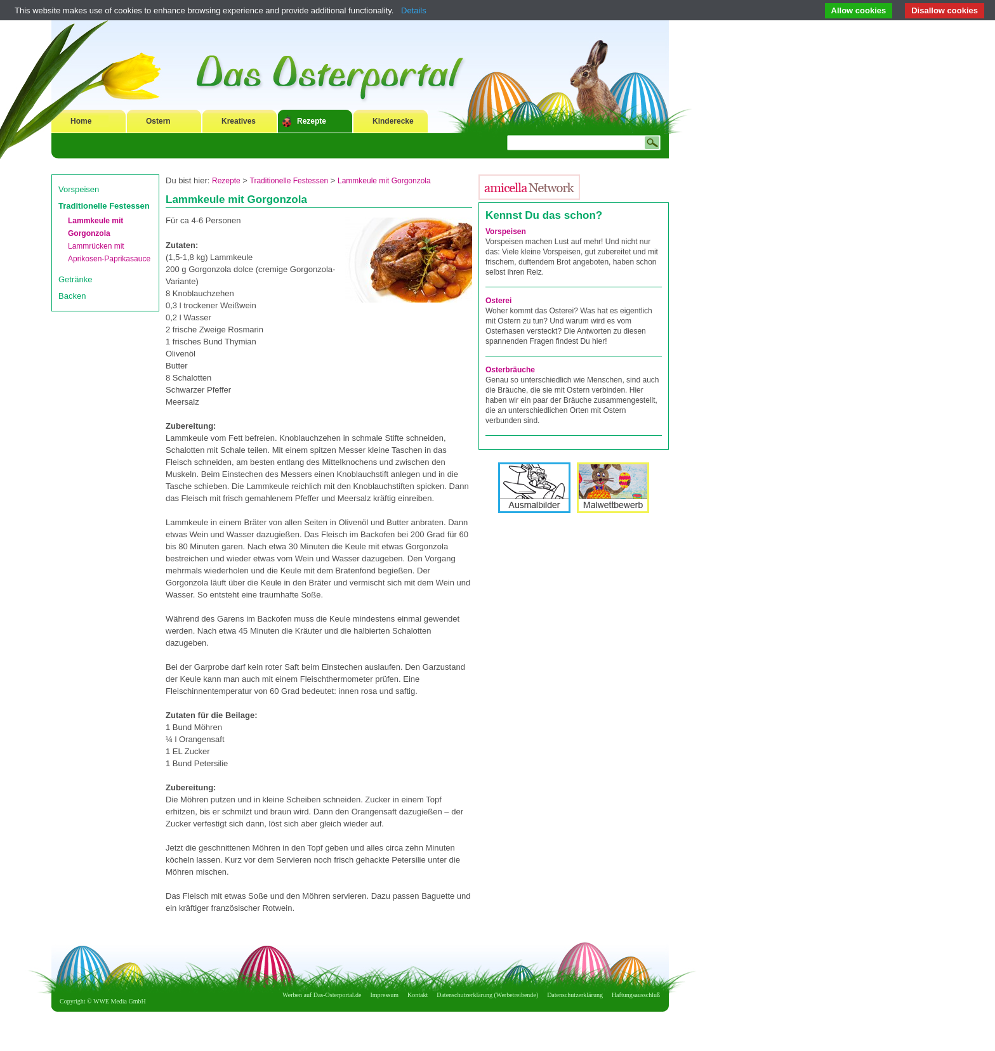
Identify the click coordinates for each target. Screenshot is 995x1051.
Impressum (385, 994)
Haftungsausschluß (636, 994)
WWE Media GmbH (119, 1001)
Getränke (75, 279)
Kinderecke (393, 121)
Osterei (498, 300)
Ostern (158, 121)
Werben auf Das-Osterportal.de (321, 994)
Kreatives (238, 121)
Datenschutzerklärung (575, 994)
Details (413, 10)
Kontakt (417, 994)
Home (80, 121)
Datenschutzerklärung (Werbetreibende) (487, 994)
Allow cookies (858, 10)
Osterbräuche (510, 369)
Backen (72, 296)
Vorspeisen (78, 189)
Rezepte (311, 121)
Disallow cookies (944, 10)
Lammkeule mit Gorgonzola (384, 180)
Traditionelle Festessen (104, 206)
